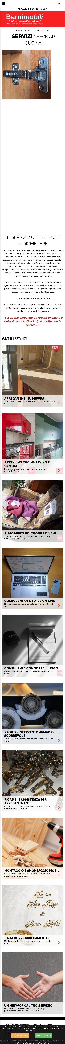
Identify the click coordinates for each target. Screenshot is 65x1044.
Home (19, 30)
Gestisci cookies (20, 1036)
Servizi (27, 30)
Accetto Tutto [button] (43, 1036)
